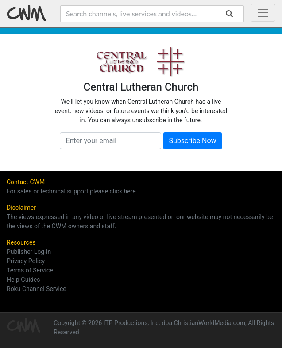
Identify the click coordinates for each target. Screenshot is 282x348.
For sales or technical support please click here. (72, 191)
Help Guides (23, 279)
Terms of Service (30, 270)
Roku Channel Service (36, 288)
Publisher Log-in (29, 251)
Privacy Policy (26, 261)
